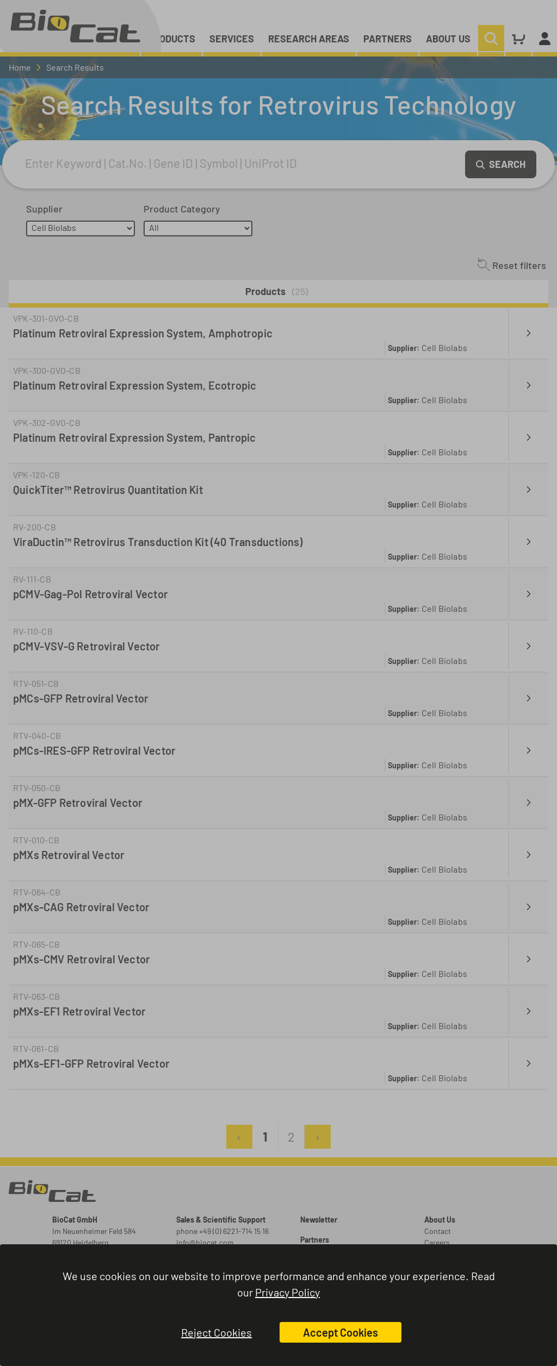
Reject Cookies (216, 1332)
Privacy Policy (287, 1292)
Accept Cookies (340, 1332)
